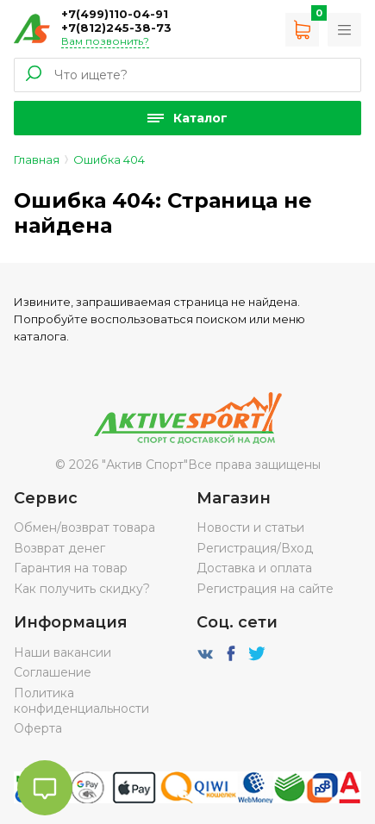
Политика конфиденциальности (81, 700)
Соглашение (52, 672)
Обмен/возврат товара (84, 527)
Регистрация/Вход (255, 548)
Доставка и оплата (254, 568)
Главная (36, 159)
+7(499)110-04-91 (114, 14)
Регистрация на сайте (265, 588)
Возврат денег (59, 548)
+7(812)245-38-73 (116, 27)
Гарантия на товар (71, 568)
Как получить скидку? (82, 588)
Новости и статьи (250, 527)
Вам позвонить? (105, 40)
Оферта (38, 728)
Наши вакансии (62, 652)
